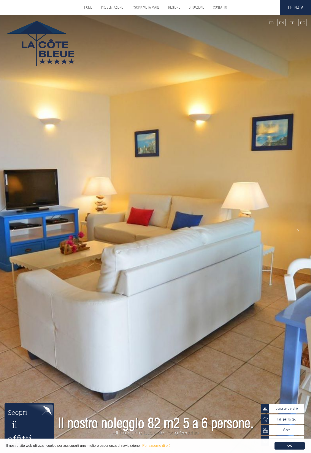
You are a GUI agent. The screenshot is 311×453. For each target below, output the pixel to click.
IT (292, 22)
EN (281, 22)
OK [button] (289, 445)
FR (271, 22)
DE (302, 22)
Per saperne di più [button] (156, 445)
